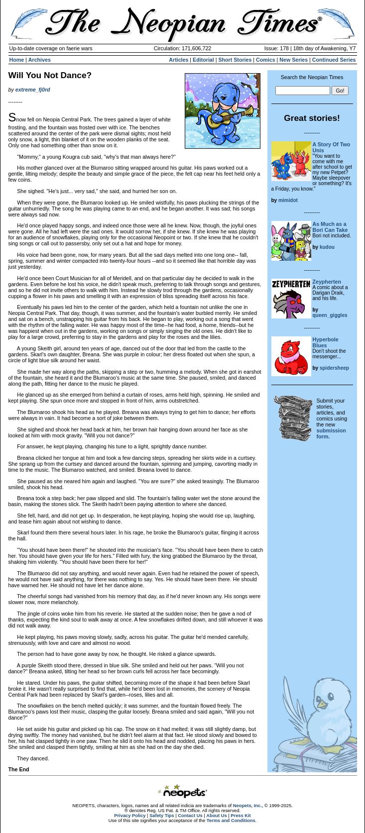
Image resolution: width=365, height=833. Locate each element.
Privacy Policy (129, 815)
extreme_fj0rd (32, 90)
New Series (293, 60)
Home (16, 60)
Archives (39, 60)
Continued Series (334, 60)
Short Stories (234, 60)
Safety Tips (161, 815)
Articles (178, 60)
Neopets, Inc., (248, 805)
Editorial (203, 60)
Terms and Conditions (231, 820)
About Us (216, 815)
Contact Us (190, 815)
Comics (265, 60)
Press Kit (240, 815)
